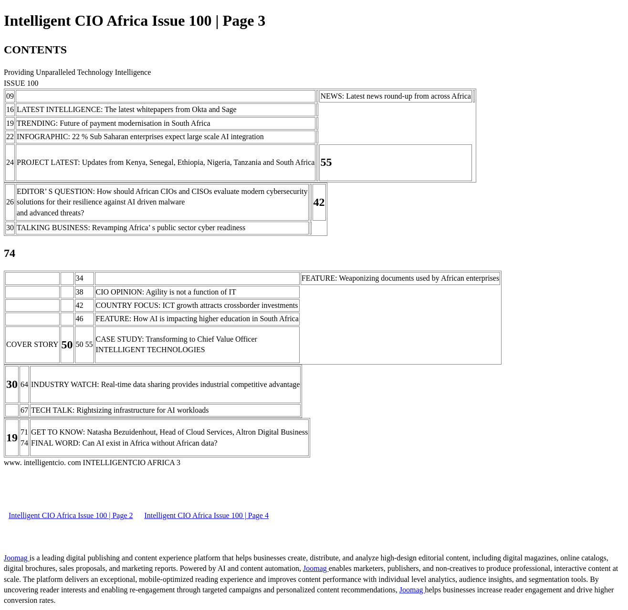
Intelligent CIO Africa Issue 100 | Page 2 (71, 515)
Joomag (17, 558)
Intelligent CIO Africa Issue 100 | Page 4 (206, 515)
